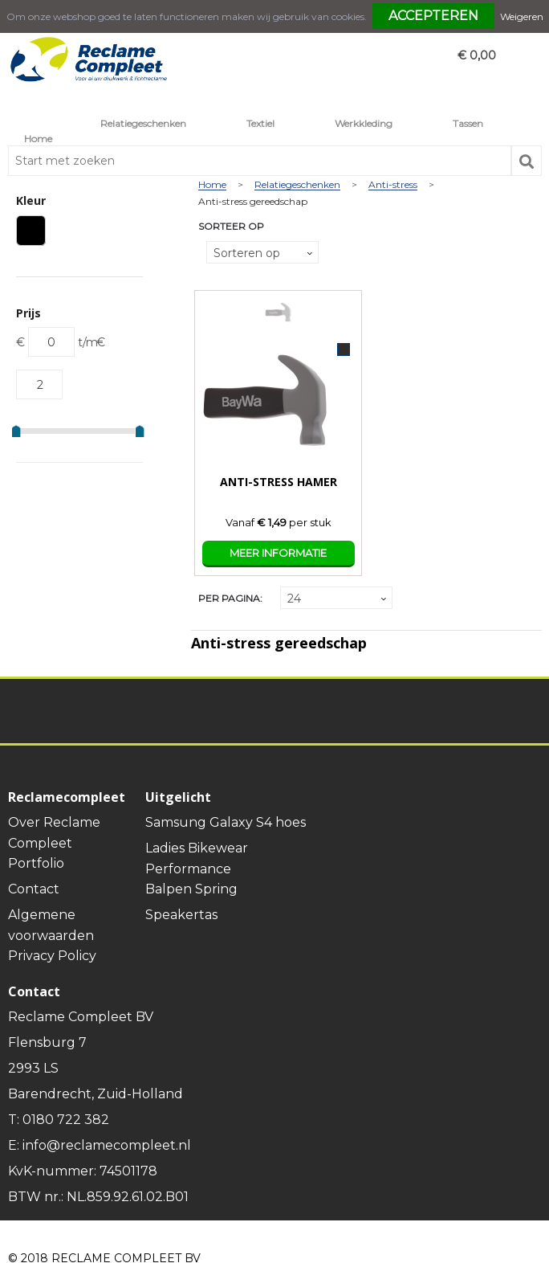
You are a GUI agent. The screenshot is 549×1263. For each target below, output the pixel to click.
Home (38, 139)
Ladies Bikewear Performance (196, 858)
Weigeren (521, 16)
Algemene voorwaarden (51, 925)
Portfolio (36, 863)
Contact (33, 889)
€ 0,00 (477, 55)
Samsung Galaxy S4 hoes (225, 822)
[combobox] (259, 160)
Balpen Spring (191, 889)
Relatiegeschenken (143, 123)
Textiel (260, 123)
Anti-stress (392, 185)
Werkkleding (363, 123)
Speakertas (181, 914)
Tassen (468, 123)
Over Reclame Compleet (54, 833)
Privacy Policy (52, 955)
